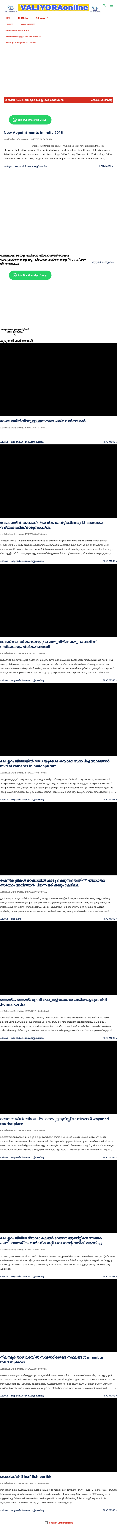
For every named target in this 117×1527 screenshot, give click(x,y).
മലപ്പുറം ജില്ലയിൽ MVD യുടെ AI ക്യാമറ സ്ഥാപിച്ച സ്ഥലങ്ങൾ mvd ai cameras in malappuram (54, 763)
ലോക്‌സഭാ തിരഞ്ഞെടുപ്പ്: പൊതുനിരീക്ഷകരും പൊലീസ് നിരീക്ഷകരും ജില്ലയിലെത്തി (48, 644)
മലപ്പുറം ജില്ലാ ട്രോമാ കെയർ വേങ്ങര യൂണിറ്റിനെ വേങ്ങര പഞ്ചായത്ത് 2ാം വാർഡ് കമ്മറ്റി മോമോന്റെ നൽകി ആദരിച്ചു (51, 1240)
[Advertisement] (58, 72)
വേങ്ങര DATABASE (26, 24)
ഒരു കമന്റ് (16, 918)
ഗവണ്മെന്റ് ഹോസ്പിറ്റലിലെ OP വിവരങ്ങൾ (20, 43)
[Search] (104, 5)
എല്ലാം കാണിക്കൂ (101, 100)
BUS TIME (7, 24)
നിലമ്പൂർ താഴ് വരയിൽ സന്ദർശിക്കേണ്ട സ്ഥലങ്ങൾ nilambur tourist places (52, 1359)
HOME (6, 18)
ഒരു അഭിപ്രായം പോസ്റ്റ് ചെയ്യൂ (31, 166)
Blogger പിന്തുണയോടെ (58, 1522)
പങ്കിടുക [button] (8, 166)
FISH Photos (21, 18)
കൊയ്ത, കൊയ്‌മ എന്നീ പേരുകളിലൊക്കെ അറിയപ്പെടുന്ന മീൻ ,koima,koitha (53, 1002)
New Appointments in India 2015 (33, 132)
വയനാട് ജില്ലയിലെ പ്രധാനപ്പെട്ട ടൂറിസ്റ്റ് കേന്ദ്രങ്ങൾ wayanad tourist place (54, 1121)
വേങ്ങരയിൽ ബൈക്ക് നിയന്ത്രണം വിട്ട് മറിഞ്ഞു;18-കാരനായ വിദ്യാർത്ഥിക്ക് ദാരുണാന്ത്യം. (51, 525)
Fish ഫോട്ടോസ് (40, 18)
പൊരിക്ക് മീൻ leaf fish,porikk (25, 1476)
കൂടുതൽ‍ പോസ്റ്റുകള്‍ (102, 262)
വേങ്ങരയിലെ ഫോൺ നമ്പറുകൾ (17, 30)
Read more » (106, 166)
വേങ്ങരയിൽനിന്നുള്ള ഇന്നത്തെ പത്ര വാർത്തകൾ (23, 37)
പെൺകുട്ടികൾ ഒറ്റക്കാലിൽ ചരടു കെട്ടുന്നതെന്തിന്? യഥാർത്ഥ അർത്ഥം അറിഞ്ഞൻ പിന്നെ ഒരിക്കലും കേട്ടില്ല (52, 883)
